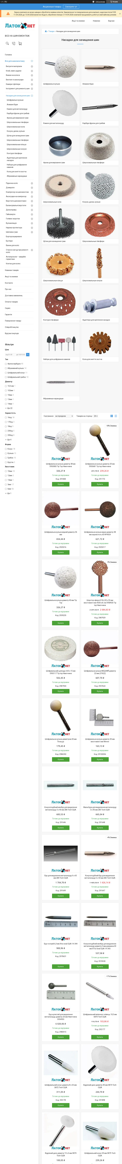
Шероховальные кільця (16, 144)
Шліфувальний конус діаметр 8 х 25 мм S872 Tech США (61, 1086)
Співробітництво (12, 327)
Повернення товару (13, 321)
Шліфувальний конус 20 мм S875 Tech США (100, 1154)
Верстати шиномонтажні (16, 201)
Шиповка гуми (12, 232)
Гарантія (8, 315)
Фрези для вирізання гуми (17, 118)
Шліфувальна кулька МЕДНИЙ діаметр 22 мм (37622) (100, 672)
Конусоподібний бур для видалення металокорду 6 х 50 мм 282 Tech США (100, 877)
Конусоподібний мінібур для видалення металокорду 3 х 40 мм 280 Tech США (60, 808)
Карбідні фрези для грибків (18, 113)
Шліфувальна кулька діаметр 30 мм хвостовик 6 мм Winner (100, 740)
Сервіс (7, 308)
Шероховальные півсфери (18, 122)
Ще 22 (9, 408)
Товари (51, 31)
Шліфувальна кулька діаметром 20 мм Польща (61, 740)
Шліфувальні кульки (15, 100)
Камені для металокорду (17, 109)
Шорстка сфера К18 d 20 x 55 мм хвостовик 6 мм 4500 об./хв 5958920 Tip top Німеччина (100, 602)
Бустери (9, 241)
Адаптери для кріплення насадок (17, 159)
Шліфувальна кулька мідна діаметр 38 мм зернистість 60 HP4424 (100, 533)
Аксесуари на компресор (16, 196)
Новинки (96, 21)
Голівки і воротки (13, 219)
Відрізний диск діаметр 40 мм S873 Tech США (99, 1086)
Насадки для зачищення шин (18, 96)
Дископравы (11, 210)
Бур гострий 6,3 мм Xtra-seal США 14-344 (60, 944)
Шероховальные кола (16, 127)
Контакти (9, 283)
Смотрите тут (71, 6)
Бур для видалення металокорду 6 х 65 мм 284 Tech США (61, 877)
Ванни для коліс (12, 245)
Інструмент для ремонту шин (18, 89)
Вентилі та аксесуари (14, 80)
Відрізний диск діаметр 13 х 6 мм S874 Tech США (60, 1154)
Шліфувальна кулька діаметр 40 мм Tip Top (61, 601)
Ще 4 (9, 440)
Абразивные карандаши (17, 176)
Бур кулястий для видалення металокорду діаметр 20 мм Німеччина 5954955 (61, 1016)
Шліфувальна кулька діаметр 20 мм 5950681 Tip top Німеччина (100, 465)
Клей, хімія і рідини (13, 71)
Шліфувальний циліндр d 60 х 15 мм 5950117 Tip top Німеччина (60, 672)
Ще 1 (9, 493)
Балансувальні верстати (16, 205)
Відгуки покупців (12, 333)
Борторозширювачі (14, 236)
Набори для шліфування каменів (17, 166)
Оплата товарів (11, 302)
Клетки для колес (13, 264)
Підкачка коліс (12, 183)
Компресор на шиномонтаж (17, 192)
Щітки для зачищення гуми (18, 136)
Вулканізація (11, 223)
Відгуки (111, 21)
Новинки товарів (12, 270)
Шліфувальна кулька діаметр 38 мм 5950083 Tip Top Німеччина (60, 465)
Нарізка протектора (14, 228)
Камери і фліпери (13, 84)
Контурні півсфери (14, 153)
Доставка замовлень (14, 296)
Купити (61, 484)
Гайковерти (10, 214)
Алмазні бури (12, 105)
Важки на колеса (13, 75)
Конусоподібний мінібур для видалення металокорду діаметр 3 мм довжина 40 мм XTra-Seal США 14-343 (100, 946)
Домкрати (10, 188)
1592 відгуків (100, 2)
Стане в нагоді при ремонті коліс (17, 251)
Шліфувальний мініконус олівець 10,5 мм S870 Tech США (100, 1015)
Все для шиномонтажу (15, 61)
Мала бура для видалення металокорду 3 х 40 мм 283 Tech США (99, 808)
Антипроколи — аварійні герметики (16, 258)
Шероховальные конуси (17, 149)
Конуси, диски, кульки (16, 131)
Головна (8, 55)
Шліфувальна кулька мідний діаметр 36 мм (60, 533)
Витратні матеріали (14, 66)
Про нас (8, 289)
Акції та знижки (11, 277)
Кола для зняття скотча (16, 172)
